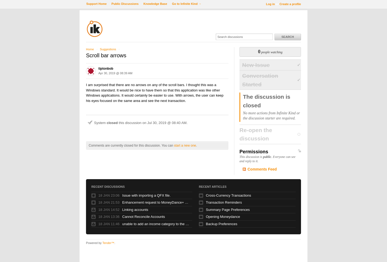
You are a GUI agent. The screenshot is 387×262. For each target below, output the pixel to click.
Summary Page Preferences (228, 210)
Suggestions (108, 49)
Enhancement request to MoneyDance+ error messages (155, 202)
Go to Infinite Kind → (186, 3)
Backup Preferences (221, 224)
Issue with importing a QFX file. (146, 195)
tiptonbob (105, 68)
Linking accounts (135, 210)
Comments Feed (262, 169)
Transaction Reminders (224, 202)
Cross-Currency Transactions (228, 195)
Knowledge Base (155, 3)
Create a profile (290, 4)
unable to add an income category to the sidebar (155, 224)
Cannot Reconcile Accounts (143, 217)
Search (287, 36)
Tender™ (108, 243)
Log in (270, 4)
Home (90, 49)
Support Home (96, 3)
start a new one (185, 145)
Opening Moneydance (223, 217)
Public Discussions (125, 3)
